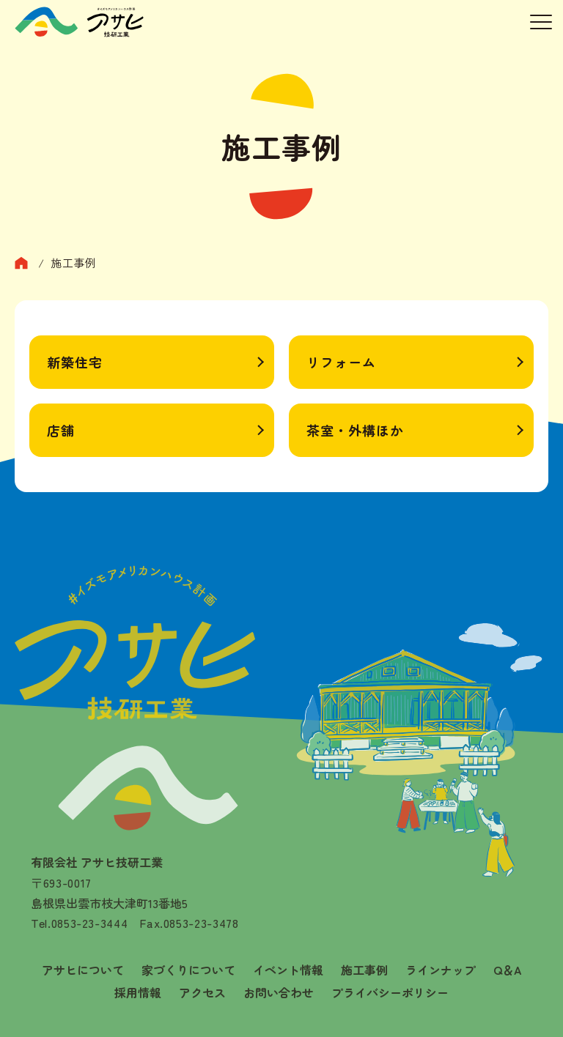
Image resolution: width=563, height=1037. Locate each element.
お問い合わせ (278, 992)
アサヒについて (83, 970)
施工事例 (364, 970)
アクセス (202, 992)
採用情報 (137, 992)
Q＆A (507, 970)
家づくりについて (188, 970)
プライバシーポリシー (390, 992)
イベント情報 (288, 970)
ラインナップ (440, 970)
